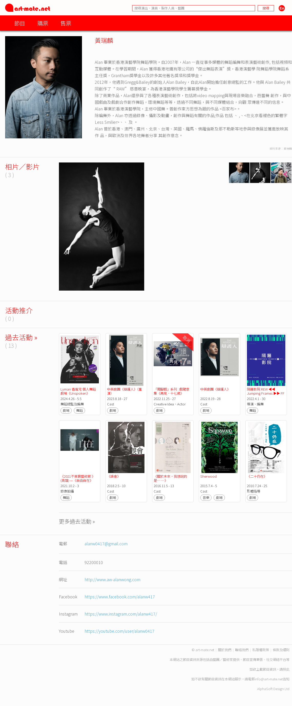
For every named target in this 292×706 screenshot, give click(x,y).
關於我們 (224, 649)
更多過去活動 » (77, 521)
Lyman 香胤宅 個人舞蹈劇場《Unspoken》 (78, 391)
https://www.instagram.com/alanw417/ (121, 614)
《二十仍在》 (257, 476)
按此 (286, 669)
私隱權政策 (260, 649)
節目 (19, 23)
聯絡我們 (241, 649)
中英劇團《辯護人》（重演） (124, 391)
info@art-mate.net (269, 679)
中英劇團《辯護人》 (215, 389)
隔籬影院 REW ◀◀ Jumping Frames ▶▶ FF (265, 391)
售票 (65, 23)
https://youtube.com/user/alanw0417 (119, 631)
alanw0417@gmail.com (106, 543)
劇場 (66, 410)
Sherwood (208, 476)
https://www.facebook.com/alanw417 (120, 597)
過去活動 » (21, 337)
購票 (42, 23)
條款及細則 (281, 649)
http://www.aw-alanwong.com (112, 579)
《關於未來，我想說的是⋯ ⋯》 (170, 478)
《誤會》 (113, 476)
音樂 (206, 497)
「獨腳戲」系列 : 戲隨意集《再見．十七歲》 (171, 391)
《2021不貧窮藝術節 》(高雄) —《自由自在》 (77, 478)
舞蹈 (79, 410)
